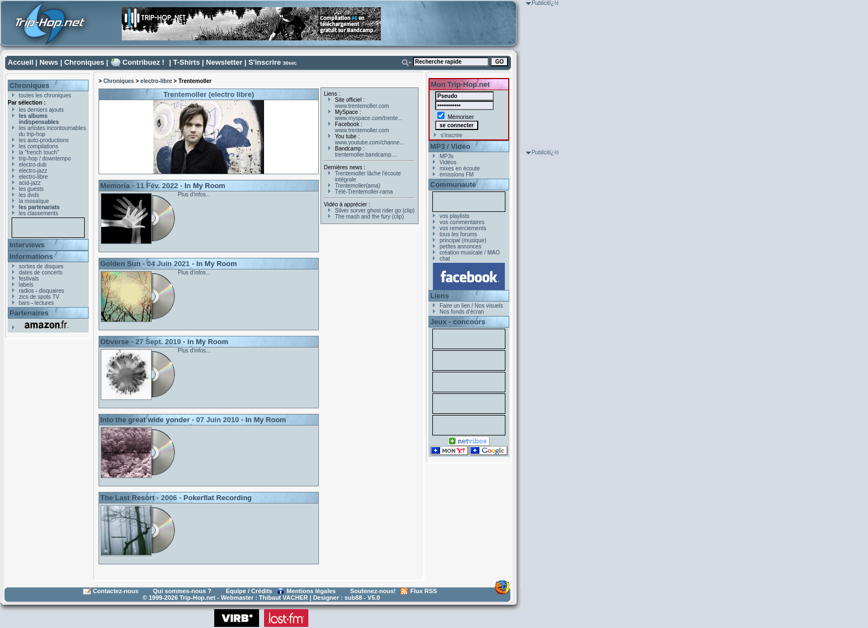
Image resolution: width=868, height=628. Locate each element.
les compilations (38, 146)
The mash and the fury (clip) (369, 217)
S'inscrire (265, 62)
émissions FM (457, 175)
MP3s (447, 156)
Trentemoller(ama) (357, 186)
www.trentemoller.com (362, 106)
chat (445, 259)
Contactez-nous (116, 591)
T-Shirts (186, 62)
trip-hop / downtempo (45, 158)
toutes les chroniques (45, 95)
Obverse (114, 342)
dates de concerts (41, 272)
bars (24, 303)
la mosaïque (34, 201)
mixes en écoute (460, 168)
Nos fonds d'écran (462, 312)
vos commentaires (462, 222)
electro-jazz (33, 171)
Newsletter (224, 62)
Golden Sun (120, 263)
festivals (29, 279)
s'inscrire (451, 135)
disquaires (51, 291)
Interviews (27, 245)
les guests (31, 189)
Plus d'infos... (194, 194)
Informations (31, 256)
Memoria (115, 185)
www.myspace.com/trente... (368, 118)
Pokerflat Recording (217, 498)
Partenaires (29, 313)
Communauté (453, 184)
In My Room (204, 185)
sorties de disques (41, 266)
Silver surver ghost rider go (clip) (375, 210)
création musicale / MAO (470, 253)
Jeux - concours (457, 322)
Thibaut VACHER (283, 597)
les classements (38, 213)
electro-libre (33, 177)
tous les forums (458, 234)
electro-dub (32, 165)
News (48, 62)
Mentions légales (311, 591)
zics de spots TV (39, 297)
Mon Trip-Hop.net (460, 84)
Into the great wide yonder (145, 420)
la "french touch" (39, 152)
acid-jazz (29, 183)
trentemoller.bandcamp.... (366, 155)
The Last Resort (127, 498)
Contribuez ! (143, 62)
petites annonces (461, 246)
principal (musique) (463, 240)
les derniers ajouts (41, 110)
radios (26, 291)
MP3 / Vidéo (450, 146)
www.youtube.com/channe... (369, 142)
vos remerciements (463, 228)
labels (26, 285)
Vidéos (448, 162)
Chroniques (84, 62)
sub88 (353, 597)
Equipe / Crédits (249, 591)
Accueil (20, 62)
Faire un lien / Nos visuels (471, 306)
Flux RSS (423, 591)
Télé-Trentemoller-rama (364, 192)
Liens (439, 296)
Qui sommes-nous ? (182, 591)
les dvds (29, 195)
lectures (44, 303)
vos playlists (454, 216)
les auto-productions (44, 140)
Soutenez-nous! (373, 591)
